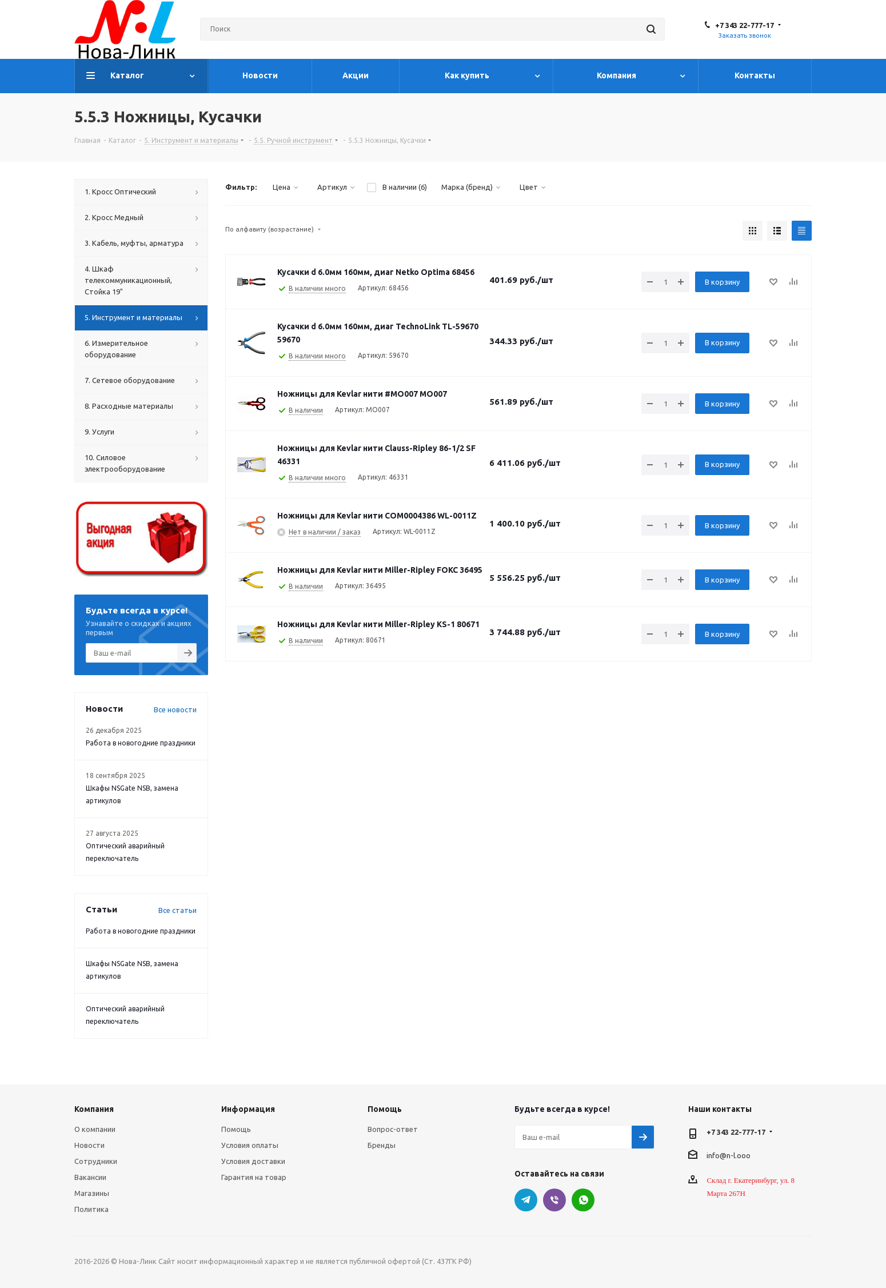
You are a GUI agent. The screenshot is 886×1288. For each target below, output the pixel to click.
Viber (554, 1200)
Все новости (175, 709)
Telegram (525, 1200)
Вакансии (90, 1177)
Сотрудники (95, 1161)
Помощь (236, 1129)
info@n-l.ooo (729, 1155)
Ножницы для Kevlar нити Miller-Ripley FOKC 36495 (379, 570)
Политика (91, 1209)
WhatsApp (583, 1200)
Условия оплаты (249, 1145)
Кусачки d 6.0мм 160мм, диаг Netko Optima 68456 (375, 272)
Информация (248, 1109)
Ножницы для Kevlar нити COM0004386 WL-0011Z (377, 515)
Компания (94, 1109)
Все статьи (177, 910)
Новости (89, 1145)
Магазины (91, 1193)
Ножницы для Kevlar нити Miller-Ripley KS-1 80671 (378, 624)
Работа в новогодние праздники (140, 743)
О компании (94, 1129)
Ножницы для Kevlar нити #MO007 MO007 (362, 393)
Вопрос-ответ (393, 1129)
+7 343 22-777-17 (744, 25)
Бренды (382, 1145)
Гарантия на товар (253, 1177)
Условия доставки (253, 1161)
